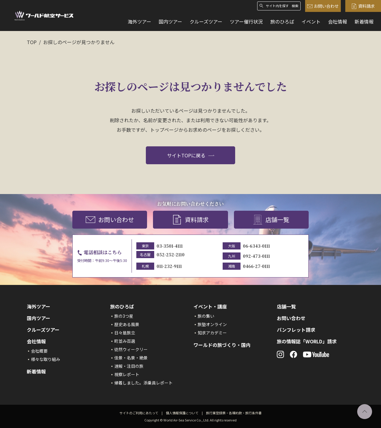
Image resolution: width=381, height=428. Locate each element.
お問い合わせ (323, 6)
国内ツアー (170, 21)
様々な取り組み (45, 359)
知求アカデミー (212, 333)
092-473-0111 (256, 256)
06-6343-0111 (256, 246)
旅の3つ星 (123, 316)
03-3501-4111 (170, 246)
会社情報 (337, 21)
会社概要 (39, 351)
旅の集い (206, 316)
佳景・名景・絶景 (131, 358)
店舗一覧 (271, 220)
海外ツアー (139, 21)
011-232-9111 (169, 266)
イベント (311, 21)
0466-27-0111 (256, 266)
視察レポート (126, 374)
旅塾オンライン (212, 324)
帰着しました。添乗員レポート (143, 383)
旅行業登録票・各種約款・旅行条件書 (234, 412)
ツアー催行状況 (246, 21)
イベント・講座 (210, 306)
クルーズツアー (206, 21)
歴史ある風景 (126, 324)
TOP (32, 42)
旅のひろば (282, 21)
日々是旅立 (124, 333)
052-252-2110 (171, 255)
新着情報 (364, 21)
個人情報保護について (182, 412)
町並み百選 (124, 341)
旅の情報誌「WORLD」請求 (307, 341)
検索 (295, 5)
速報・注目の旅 (128, 366)
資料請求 (363, 6)
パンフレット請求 (296, 329)
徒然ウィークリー (131, 349)
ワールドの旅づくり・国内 (222, 344)
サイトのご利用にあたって (138, 412)
